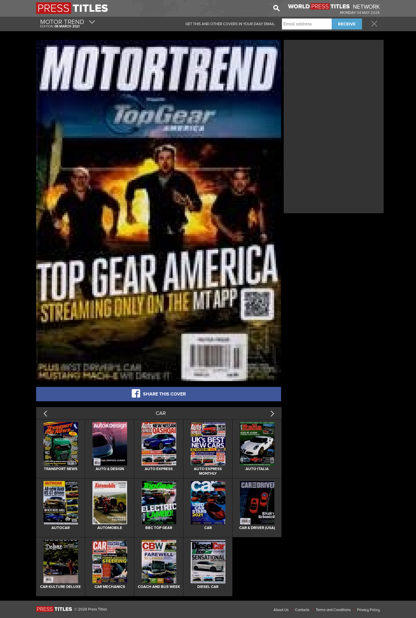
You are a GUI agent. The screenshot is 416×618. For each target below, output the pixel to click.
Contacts (302, 610)
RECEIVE (347, 24)
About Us (281, 610)
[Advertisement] (333, 81)
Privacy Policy (368, 610)
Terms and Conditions (333, 610)
